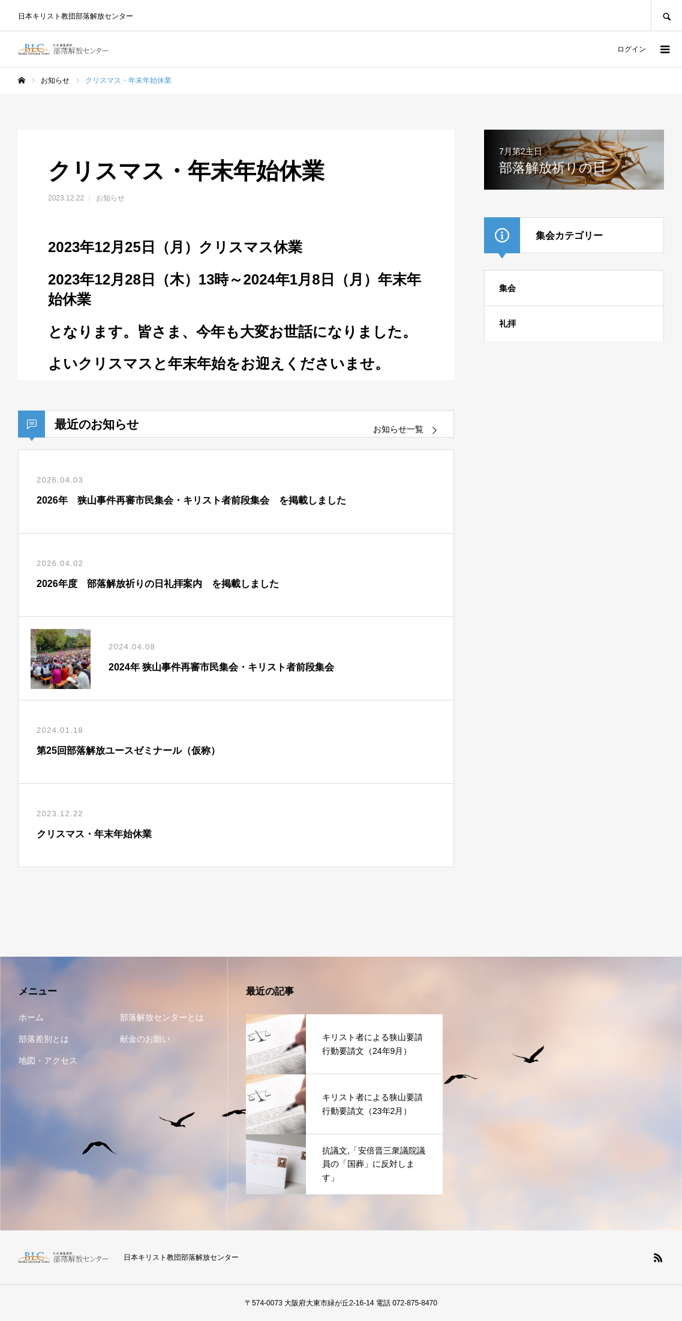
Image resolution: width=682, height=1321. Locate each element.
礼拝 (507, 323)
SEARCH (666, 15)
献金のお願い (145, 1039)
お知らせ (110, 198)
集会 (507, 288)
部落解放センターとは (162, 1017)
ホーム (31, 1017)
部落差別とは (44, 1039)
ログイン (631, 49)
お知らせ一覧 (398, 429)
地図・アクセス (48, 1060)
